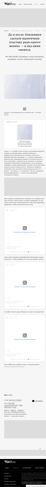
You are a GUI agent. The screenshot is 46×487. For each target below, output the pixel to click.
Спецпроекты (7, 476)
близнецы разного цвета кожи (14, 366)
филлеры (8, 407)
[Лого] (10, 4)
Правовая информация (9, 481)
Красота (13, 410)
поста (10, 151)
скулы (19, 171)
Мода (7, 467)
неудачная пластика (11, 405)
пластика (11, 403)
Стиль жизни (39, 467)
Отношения (27, 467)
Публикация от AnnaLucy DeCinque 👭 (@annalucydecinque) (25, 252)
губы (26, 157)
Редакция (6, 473)
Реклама (6, 479)
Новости (6, 30)
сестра (14, 407)
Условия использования (10, 484)
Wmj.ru (6, 410)
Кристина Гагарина (15, 400)
